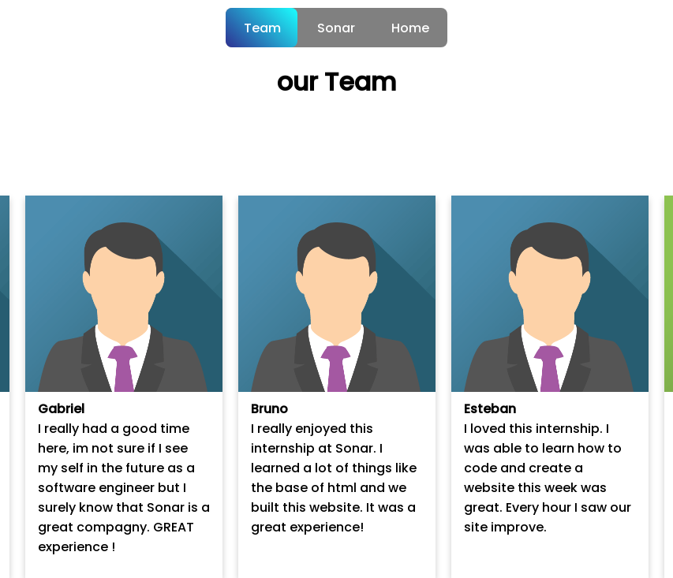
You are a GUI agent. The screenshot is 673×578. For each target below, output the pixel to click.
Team (262, 28)
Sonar (336, 28)
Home (410, 28)
